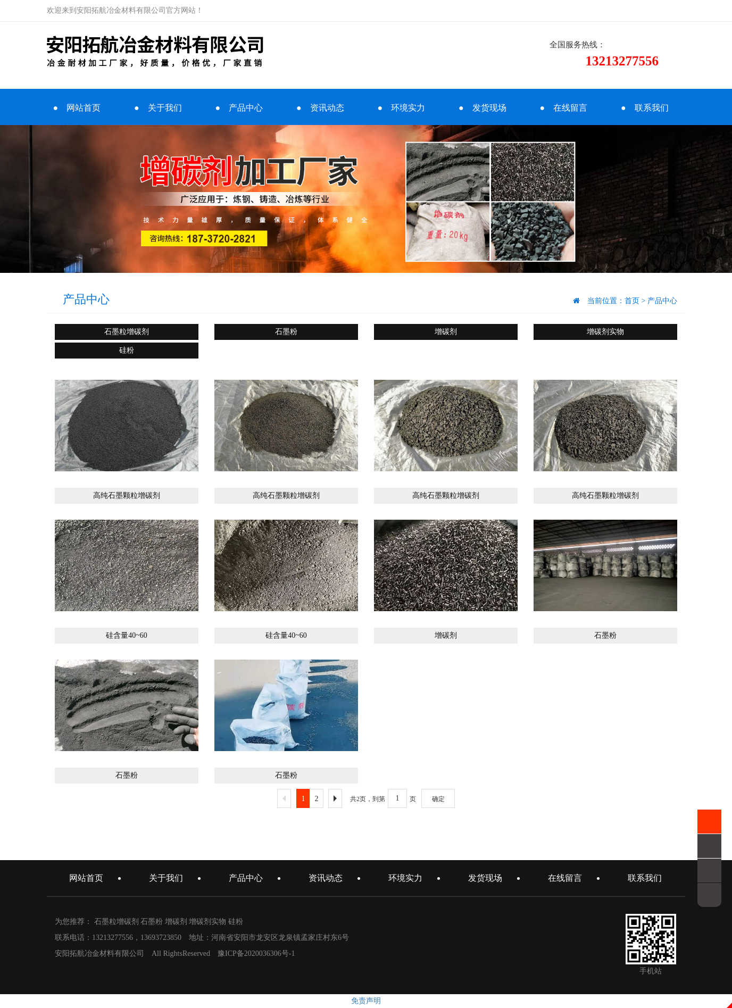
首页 (632, 301)
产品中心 (662, 301)
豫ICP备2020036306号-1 (256, 953)
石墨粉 (286, 332)
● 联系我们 (645, 107)
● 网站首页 (77, 107)
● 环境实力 (401, 107)
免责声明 (366, 1001)
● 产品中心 (239, 107)
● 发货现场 (482, 107)
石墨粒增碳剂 (126, 332)
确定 (438, 799)
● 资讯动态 (320, 107)
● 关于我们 (158, 107)
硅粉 (126, 350)
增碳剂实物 (605, 332)
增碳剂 (446, 332)
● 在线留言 (563, 107)
